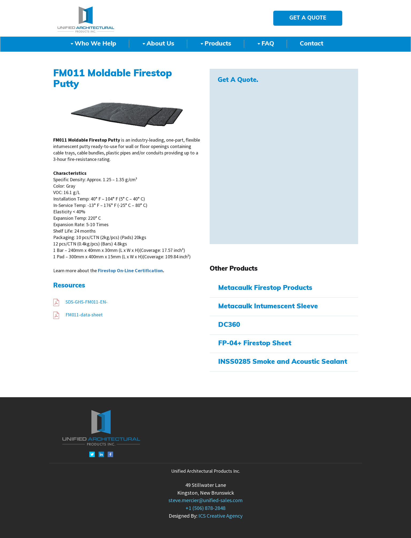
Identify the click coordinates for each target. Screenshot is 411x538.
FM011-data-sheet (78, 315)
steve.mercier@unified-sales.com (205, 500)
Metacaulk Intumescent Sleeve (268, 306)
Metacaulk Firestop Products (265, 288)
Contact (311, 44)
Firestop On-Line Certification (130, 270)
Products (216, 44)
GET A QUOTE (307, 18)
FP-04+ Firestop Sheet (254, 343)
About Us (158, 44)
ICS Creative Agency (220, 516)
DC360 (229, 325)
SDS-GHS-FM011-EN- (80, 302)
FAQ (266, 44)
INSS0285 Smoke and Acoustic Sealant (282, 362)
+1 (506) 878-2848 (205, 508)
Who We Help (93, 44)
